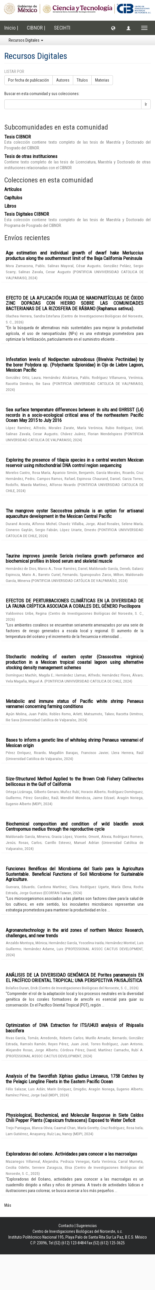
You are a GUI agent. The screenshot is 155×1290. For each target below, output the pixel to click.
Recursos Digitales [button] (26, 40)
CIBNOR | (36, 28)
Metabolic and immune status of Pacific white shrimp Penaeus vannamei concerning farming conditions (74, 703)
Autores (62, 80)
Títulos (82, 80)
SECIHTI (62, 28)
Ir (146, 104)
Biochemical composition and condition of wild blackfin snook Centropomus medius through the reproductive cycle (74, 826)
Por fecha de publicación (28, 80)
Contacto (66, 1225)
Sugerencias (86, 1225)
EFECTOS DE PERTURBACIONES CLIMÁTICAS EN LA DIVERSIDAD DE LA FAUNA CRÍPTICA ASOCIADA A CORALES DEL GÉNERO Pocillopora (74, 603)
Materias (102, 80)
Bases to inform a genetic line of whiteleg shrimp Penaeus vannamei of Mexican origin (74, 742)
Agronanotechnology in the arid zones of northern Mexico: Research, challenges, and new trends (74, 932)
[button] (113, 28)
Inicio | (11, 28)
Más (7, 1205)
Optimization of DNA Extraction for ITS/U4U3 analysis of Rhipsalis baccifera (74, 1027)
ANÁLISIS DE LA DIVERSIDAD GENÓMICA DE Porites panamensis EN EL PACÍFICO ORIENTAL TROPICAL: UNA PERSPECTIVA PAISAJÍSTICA (74, 977)
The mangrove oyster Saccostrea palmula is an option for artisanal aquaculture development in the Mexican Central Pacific (74, 513)
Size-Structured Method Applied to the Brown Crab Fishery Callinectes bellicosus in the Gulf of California (74, 781)
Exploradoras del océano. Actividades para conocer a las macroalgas (71, 1154)
